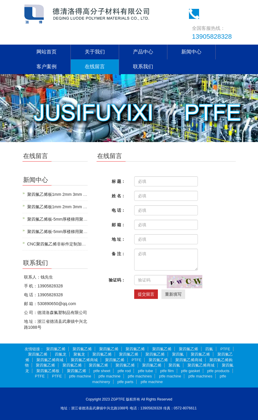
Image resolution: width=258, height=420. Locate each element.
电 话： (118, 210)
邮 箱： (118, 224)
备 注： (118, 253)
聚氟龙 (79, 354)
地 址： (118, 239)
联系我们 (143, 66)
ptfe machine (80, 376)
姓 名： (118, 195)
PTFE (225, 349)
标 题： (118, 181)
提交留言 (146, 294)
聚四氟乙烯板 (48, 371)
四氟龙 (60, 354)
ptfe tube (145, 371)
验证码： (117, 280)
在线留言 (95, 66)
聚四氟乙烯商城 (49, 360)
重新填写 (173, 294)
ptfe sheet (101, 371)
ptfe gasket (190, 371)
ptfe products (218, 371)
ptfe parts (125, 382)
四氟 (209, 349)
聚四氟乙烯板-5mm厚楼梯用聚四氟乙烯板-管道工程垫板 (78, 219)
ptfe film (167, 371)
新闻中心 (191, 52)
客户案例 (46, 66)
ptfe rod (124, 371)
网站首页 (46, 52)
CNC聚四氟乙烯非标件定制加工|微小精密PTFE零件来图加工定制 (87, 244)
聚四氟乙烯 (55, 349)
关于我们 (95, 52)
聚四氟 (178, 354)
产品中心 (143, 52)
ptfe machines (140, 376)
